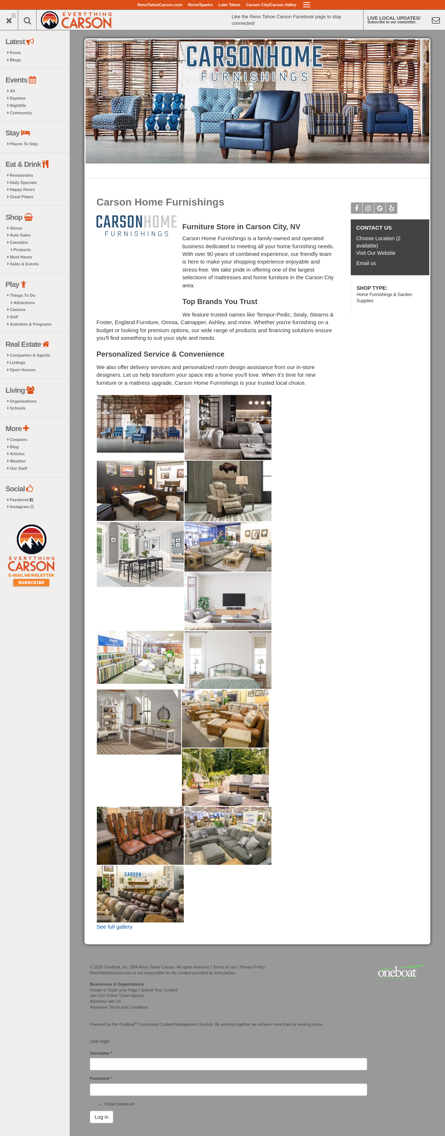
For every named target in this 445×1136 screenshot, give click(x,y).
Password (100, 1078)
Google (380, 209)
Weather (18, 461)
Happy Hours (22, 189)
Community (21, 113)
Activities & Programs (31, 324)
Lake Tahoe (229, 5)
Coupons (18, 439)
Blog (14, 447)
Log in (102, 1117)
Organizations (23, 401)
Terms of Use (225, 967)
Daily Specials (23, 182)
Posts (15, 52)
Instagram (22, 506)
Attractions (24, 302)
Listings (17, 362)
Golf (14, 317)
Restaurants (21, 175)
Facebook (21, 500)
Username (101, 1053)
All (12, 91)
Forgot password (119, 1104)
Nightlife (18, 105)
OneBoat (128, 1024)
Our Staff (18, 468)
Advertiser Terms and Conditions (119, 1007)
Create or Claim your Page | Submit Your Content (134, 990)
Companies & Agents (30, 355)
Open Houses (23, 370)
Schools (18, 408)
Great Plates (21, 197)
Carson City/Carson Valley (271, 5)
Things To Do (22, 295)
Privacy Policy (252, 967)
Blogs (15, 60)
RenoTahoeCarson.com (159, 5)
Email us (366, 263)
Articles (17, 454)
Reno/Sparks (200, 5)
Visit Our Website (376, 253)
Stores (16, 228)
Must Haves (21, 257)
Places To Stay (24, 144)
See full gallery (114, 927)
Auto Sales (20, 235)
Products (22, 249)
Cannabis (19, 242)
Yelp (392, 209)
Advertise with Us (105, 1001)
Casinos (18, 309)
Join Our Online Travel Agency (117, 995)
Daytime (18, 98)
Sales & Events (24, 264)
